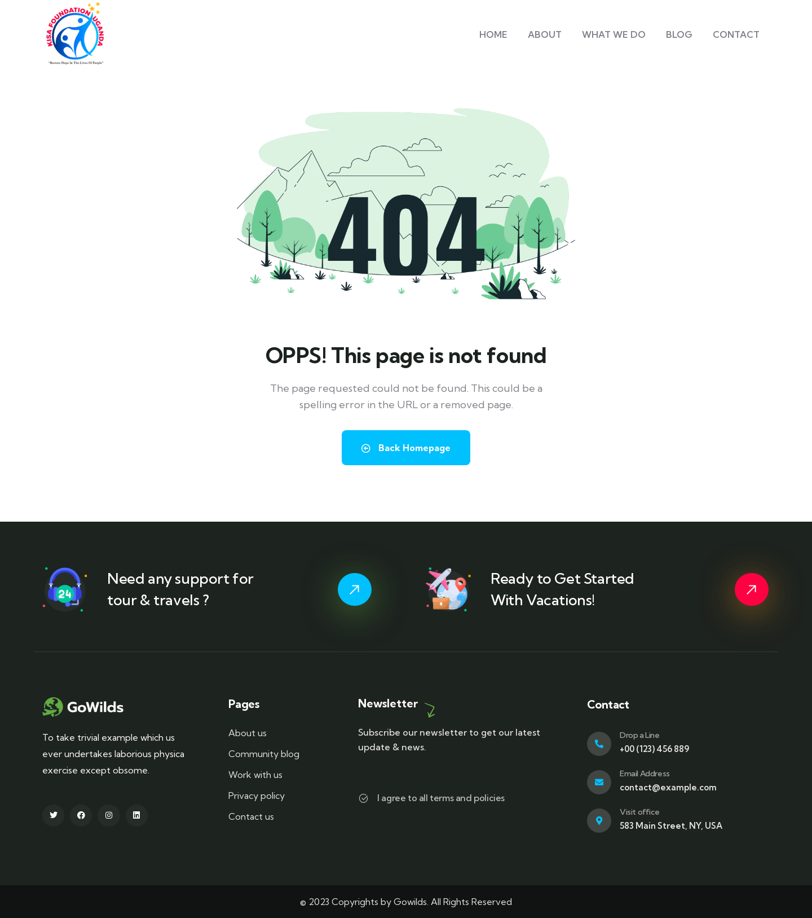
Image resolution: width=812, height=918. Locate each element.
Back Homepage (406, 447)
